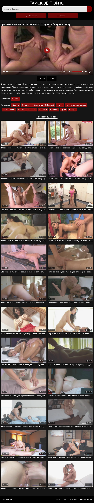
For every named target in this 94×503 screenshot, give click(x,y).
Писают (21, 109)
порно (47, 3)
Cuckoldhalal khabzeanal (44, 105)
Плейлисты (31, 16)
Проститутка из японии (76, 105)
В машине (26, 105)
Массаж (15, 98)
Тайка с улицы (9, 109)
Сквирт (72, 109)
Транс (63, 109)
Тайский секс (7, 499)
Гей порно (32, 109)
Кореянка (54, 109)
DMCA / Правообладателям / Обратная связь (74, 499)
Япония (60, 105)
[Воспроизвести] (4, 72)
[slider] (34, 71)
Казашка (43, 109)
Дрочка (15, 105)
